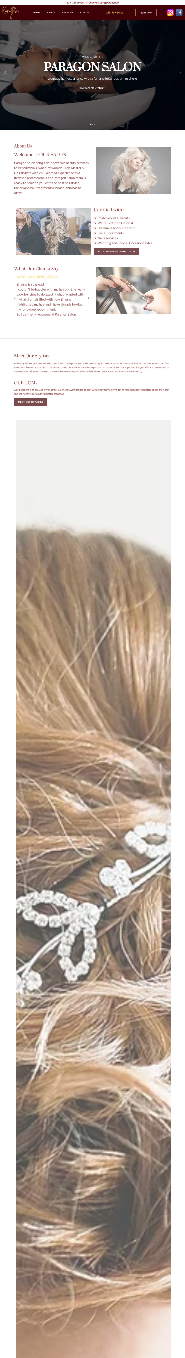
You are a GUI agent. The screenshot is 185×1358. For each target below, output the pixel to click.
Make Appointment (92, 89)
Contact (86, 12)
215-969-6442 (114, 12)
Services (68, 12)
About (51, 12)
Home (36, 12)
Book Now (146, 13)
